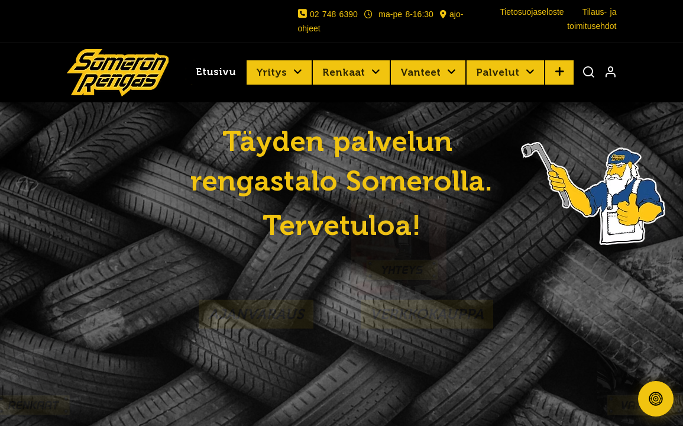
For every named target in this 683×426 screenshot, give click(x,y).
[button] (559, 72)
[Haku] (588, 73)
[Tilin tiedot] (610, 73)
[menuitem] (215, 72)
